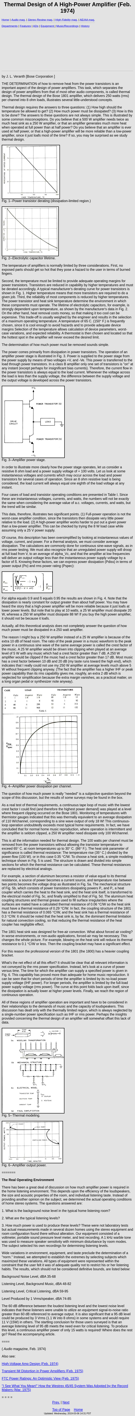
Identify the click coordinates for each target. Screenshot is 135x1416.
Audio (15, 19)
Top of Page (61, 1409)
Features (25, 26)
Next (66, 1402)
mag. (22, 19)
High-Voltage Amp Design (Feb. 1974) (30, 1364)
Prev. (56, 1402)
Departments (10, 26)
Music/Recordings (67, 26)
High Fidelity (63, 19)
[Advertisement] (67, 49)
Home (5, 19)
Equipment (48, 26)
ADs (35, 26)
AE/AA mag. (87, 19)
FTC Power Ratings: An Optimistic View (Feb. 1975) (40, 1378)
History (85, 26)
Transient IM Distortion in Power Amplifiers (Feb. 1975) (42, 1371)
